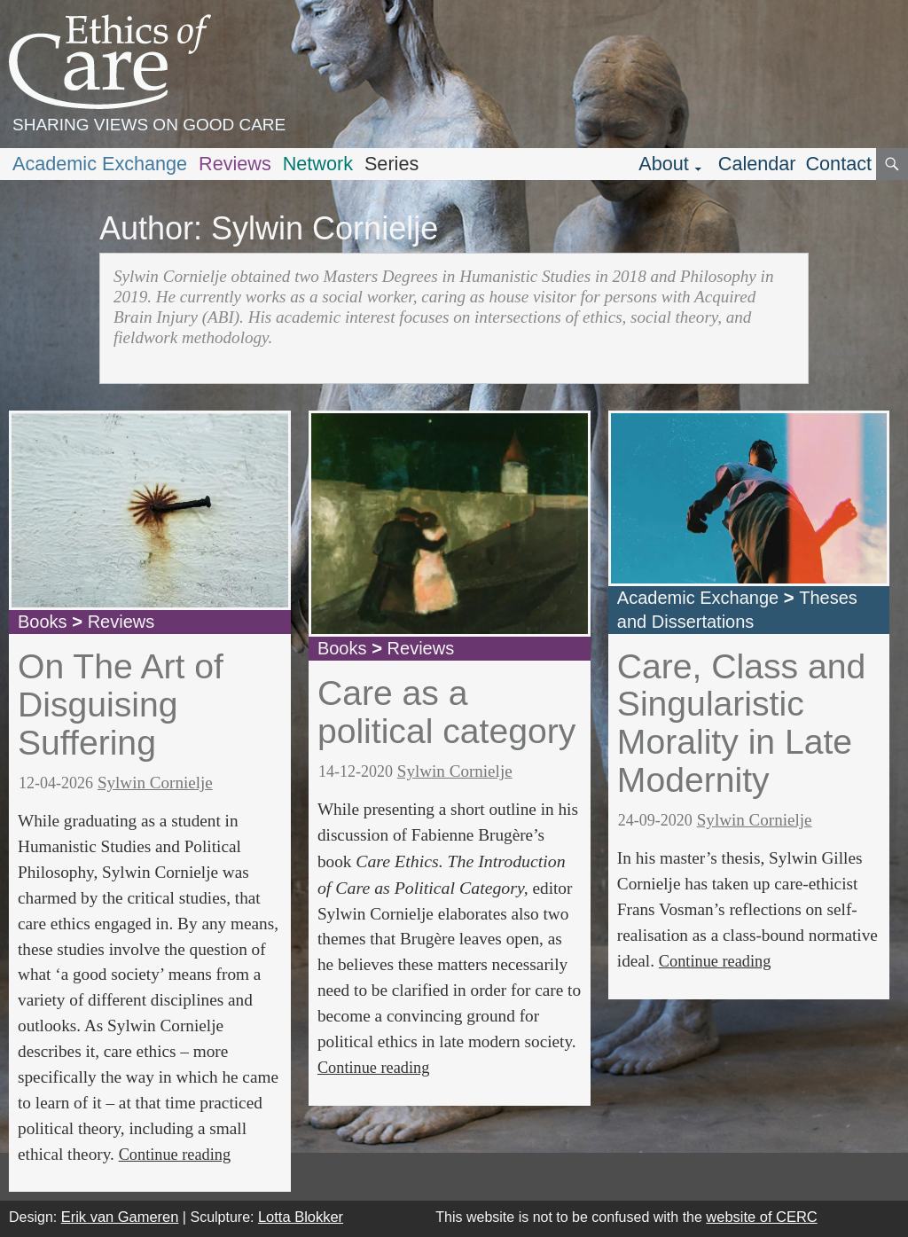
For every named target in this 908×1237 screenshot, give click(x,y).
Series (391, 164)
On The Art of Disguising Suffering (120, 704)
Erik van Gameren (120, 1217)
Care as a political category (446, 712)
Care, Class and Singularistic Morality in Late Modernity (741, 723)
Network (318, 164)
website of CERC (761, 1217)
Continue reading (175, 1154)
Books (42, 621)
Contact (838, 164)
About (663, 164)
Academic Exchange (99, 164)
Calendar (757, 164)
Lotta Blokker (300, 1217)
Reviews (235, 164)
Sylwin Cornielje (155, 782)
